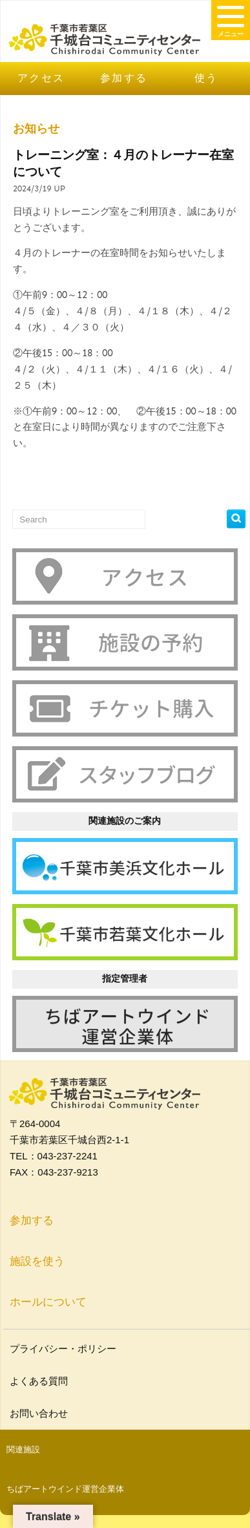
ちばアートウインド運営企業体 (65, 1489)
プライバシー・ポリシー (65, 1348)
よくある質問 (40, 1380)
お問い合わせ (40, 1413)
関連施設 (23, 1449)
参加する (124, 78)
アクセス (41, 78)
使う (206, 78)
